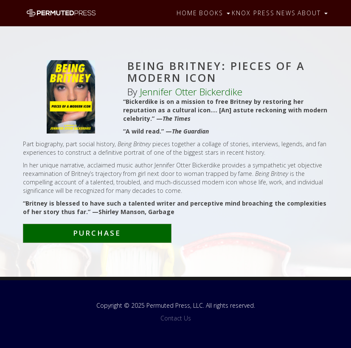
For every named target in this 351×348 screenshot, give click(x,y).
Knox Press (253, 13)
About (313, 13)
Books (214, 13)
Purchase (97, 233)
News (286, 13)
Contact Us (175, 318)
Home (187, 13)
